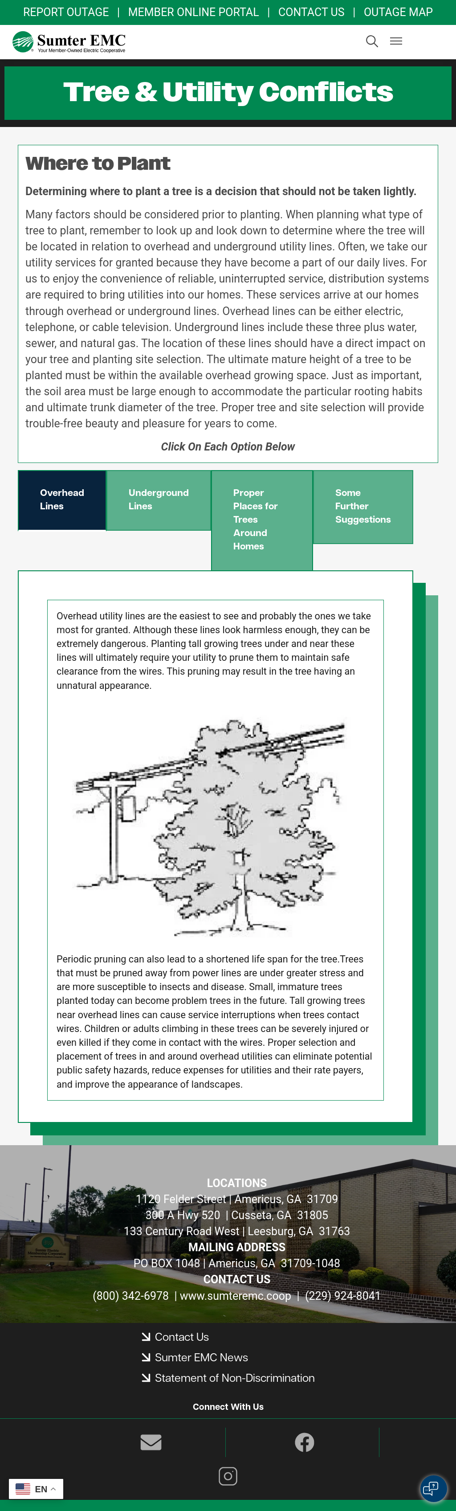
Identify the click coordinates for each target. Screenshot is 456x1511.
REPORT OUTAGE (66, 12)
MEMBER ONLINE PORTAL (193, 12)
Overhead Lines (62, 500)
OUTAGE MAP (398, 12)
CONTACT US (311, 12)
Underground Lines (159, 500)
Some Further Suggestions (363, 507)
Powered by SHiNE (247, 1488)
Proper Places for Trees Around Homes (255, 520)
